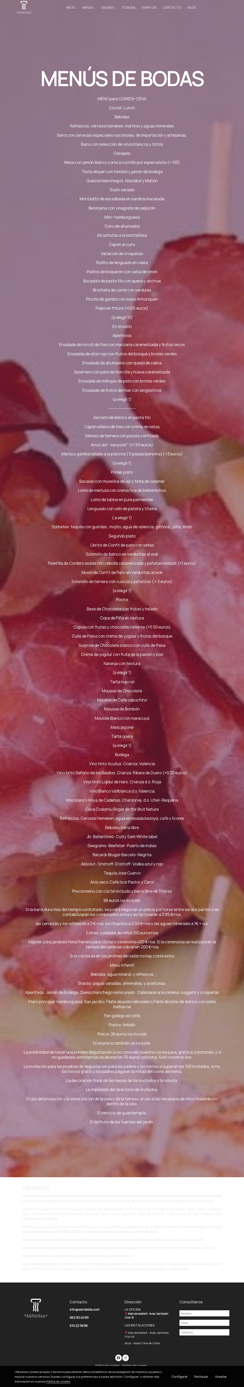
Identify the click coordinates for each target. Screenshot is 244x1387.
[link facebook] (118, 1357)
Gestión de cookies (134, 1365)
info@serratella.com (84, 1309)
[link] (24, 7)
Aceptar (221, 1376)
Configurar (180, 1376)
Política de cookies (107, 1365)
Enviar (204, 1342)
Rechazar (201, 1376)
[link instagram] (125, 1357)
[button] (88, 7)
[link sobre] (39, 1308)
